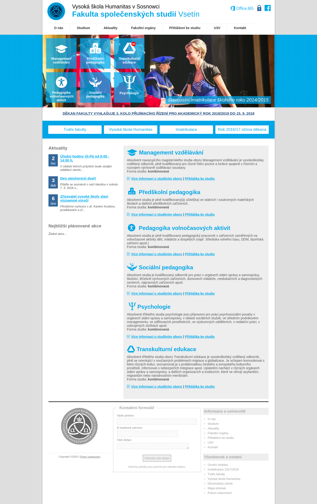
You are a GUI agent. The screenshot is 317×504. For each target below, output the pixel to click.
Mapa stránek (217, 488)
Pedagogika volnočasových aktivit (62, 96)
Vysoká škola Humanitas (130, 129)
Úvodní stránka (218, 464)
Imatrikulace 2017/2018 (223, 469)
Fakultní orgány (218, 433)
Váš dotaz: (124, 440)
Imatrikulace (186, 129)
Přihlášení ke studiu (221, 438)
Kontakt (213, 447)
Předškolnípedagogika (95, 60)
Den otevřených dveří (78, 178)
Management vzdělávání (61, 60)
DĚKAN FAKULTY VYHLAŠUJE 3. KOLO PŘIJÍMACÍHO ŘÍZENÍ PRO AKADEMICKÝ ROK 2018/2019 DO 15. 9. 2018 (158, 113)
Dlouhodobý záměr (220, 483)
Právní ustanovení (90, 456)
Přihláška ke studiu (200, 179)
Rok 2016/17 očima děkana (242, 129)
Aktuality (213, 428)
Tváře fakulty (74, 129)
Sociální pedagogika (95, 94)
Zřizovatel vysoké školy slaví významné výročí (84, 198)
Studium (213, 423)
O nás (212, 419)
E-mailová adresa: (130, 427)
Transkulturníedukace (129, 60)
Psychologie (129, 93)
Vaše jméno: (126, 415)
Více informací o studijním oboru (156, 179)
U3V (211, 442)
